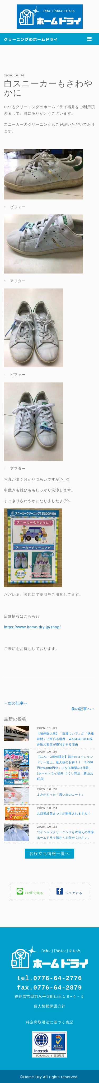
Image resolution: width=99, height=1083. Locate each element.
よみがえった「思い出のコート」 (60, 793)
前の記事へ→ (83, 708)
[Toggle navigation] (89, 39)
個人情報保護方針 (49, 1005)
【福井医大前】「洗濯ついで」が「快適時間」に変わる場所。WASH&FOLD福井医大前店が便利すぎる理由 (65, 738)
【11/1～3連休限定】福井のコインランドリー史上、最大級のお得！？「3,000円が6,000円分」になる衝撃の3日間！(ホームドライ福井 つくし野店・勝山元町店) (65, 767)
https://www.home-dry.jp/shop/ (32, 627)
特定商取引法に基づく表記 (49, 1021)
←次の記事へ (16, 703)
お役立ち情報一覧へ (49, 853)
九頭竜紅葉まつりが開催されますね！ (64, 812)
